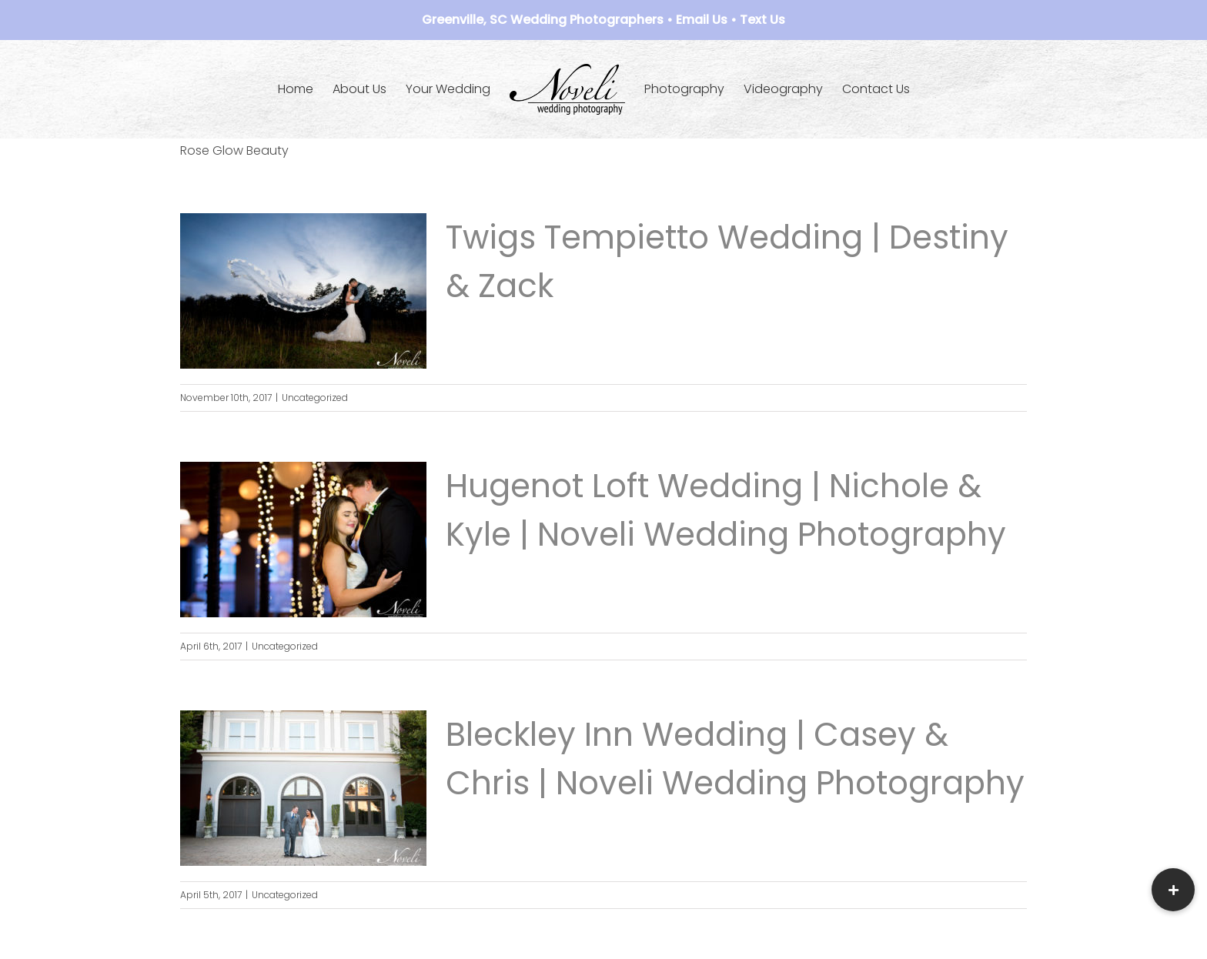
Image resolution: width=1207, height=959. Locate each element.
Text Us (762, 19)
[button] (1173, 889)
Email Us (701, 19)
